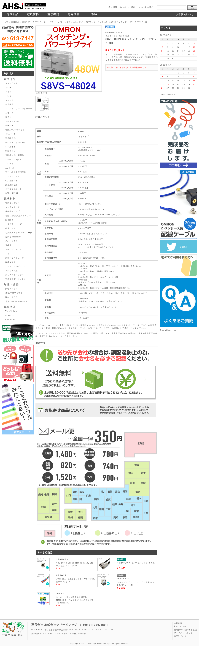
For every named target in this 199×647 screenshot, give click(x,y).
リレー (8, 87)
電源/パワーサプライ (15, 130)
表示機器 (9, 104)
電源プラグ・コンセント (16, 279)
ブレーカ (9, 164)
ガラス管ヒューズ (13, 224)
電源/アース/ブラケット (16, 301)
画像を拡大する (41, 93)
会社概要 (112, 7)
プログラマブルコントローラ (18, 109)
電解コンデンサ (12, 203)
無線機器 (74, 14)
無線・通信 (11, 284)
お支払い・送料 (127, 7)
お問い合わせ (185, 14)
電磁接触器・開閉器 (14, 155)
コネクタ (9, 254)
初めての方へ (180, 626)
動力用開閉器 (11, 180)
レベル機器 (10, 147)
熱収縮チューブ (12, 211)
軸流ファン (10, 151)
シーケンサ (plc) (13, 159)
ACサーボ (9, 168)
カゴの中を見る (145, 7)
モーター (9, 126)
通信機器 (53, 14)
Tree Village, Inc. (168, 330)
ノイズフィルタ (12, 121)
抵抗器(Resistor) (13, 237)
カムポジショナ (12, 176)
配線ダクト (10, 262)
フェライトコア (12, 207)
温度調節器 (10, 138)
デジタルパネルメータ (15, 142)
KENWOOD (10, 320)
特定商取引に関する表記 (185, 630)
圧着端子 (9, 220)
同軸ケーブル (11, 289)
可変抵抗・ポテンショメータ (18, 232)
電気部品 (12, 14)
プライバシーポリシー (184, 633)
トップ (5, 22)
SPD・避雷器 (11, 193)
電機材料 (10, 198)
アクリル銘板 (11, 271)
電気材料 (33, 14)
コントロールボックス (15, 266)
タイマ (8, 92)
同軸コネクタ (11, 297)
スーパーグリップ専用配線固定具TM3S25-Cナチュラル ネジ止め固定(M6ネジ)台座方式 (74, 600)
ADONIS (9, 315)
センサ (8, 96)
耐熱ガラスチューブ (14, 258)
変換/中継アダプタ (14, 293)
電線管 (8, 245)
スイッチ (9, 100)
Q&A (94, 14)
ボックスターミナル (14, 275)
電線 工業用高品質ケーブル (18, 216)
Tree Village (11, 311)
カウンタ (9, 113)
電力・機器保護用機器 (15, 172)
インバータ (10, 134)
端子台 (8, 117)
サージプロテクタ (13, 249)
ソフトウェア (11, 83)
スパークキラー (12, 241)
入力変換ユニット (13, 189)
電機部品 (10, 79)
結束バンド (10, 228)
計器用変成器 (11, 185)
